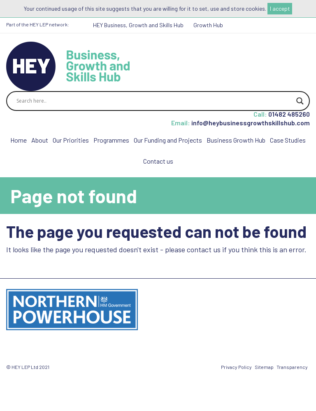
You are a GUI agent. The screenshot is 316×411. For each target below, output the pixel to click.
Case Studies (288, 140)
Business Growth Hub (236, 140)
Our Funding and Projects (168, 140)
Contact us (158, 161)
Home (18, 140)
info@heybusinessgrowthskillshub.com (250, 123)
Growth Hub (208, 24)
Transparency (292, 367)
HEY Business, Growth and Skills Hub (138, 24)
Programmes (111, 140)
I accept (280, 8)
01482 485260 (289, 114)
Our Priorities (71, 140)
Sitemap (264, 367)
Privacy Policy (236, 367)
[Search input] (154, 101)
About (39, 140)
